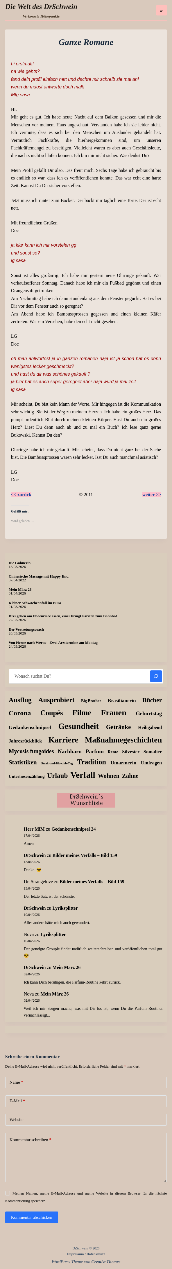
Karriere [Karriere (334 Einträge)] (63, 739)
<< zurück (21, 494)
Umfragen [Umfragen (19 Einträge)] (151, 763)
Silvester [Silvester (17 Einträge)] (130, 751)
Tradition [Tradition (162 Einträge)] (91, 762)
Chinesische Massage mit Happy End (39, 576)
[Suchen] (156, 676)
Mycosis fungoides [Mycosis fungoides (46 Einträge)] (31, 751)
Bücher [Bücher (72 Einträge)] (152, 700)
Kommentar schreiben (30, 1140)
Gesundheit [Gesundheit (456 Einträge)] (78, 726)
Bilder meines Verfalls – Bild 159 (84, 855)
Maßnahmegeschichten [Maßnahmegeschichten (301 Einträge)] (123, 739)
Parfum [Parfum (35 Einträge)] (95, 751)
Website (17, 1119)
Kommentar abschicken (31, 1217)
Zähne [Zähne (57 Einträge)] (130, 776)
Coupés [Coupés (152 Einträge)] (51, 713)
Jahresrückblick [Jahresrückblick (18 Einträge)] (25, 741)
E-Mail (17, 1101)
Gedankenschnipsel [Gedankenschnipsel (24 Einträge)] (30, 727)
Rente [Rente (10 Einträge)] (113, 751)
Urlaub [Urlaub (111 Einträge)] (57, 775)
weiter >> (151, 494)
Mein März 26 (20, 589)
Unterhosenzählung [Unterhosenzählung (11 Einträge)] (27, 776)
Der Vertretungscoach (26, 629)
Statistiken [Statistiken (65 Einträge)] (23, 762)
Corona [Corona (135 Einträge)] (20, 713)
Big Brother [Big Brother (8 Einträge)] (91, 701)
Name (16, 1082)
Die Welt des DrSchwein (41, 7)
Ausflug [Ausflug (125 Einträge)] (20, 700)
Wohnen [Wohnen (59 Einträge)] (108, 775)
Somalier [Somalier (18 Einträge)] (153, 751)
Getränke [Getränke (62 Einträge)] (118, 727)
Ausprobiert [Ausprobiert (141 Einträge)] (56, 700)
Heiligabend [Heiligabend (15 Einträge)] (150, 727)
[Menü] (161, 10)
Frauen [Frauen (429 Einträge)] (113, 712)
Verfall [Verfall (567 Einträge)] (82, 775)
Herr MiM (34, 829)
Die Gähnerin (20, 563)
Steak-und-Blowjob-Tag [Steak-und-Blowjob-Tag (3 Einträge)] (57, 763)
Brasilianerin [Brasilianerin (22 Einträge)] (122, 700)
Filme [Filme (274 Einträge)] (81, 712)
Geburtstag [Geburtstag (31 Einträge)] (149, 713)
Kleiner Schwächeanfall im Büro (35, 603)
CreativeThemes (106, 1261)
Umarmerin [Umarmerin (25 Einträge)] (123, 763)
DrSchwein (35, 855)
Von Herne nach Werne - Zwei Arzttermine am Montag (53, 642)
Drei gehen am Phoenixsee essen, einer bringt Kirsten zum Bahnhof (63, 616)
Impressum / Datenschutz (86, 1254)
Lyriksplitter (65, 908)
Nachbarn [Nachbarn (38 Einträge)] (70, 751)
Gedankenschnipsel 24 (73, 829)
